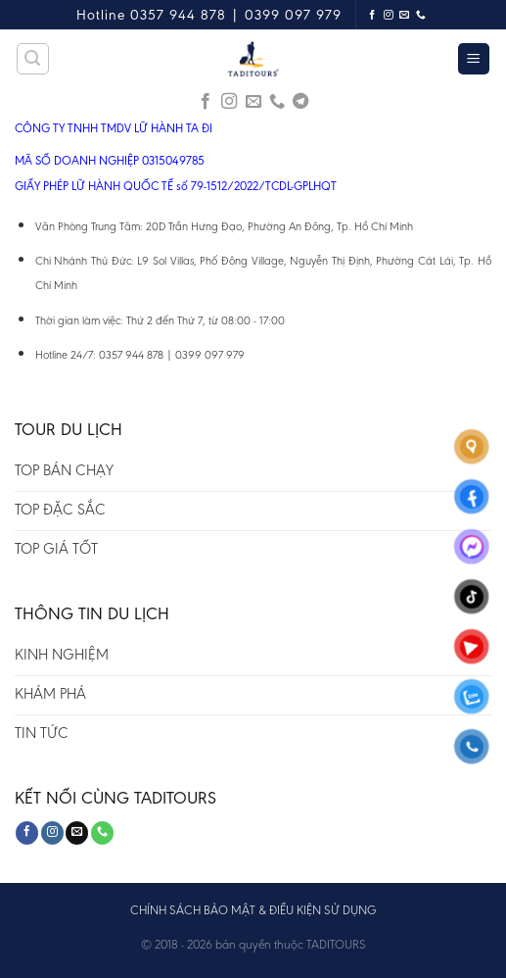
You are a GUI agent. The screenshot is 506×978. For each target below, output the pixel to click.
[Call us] (421, 15)
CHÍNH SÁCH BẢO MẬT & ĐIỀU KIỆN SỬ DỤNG (253, 910)
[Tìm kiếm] (33, 58)
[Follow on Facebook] (372, 15)
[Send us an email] (404, 15)
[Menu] (474, 59)
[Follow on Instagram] (389, 15)
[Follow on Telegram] (300, 102)
